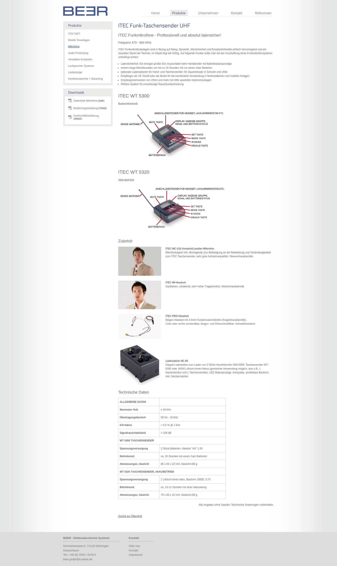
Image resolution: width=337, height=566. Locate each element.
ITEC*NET (74, 33)
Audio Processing (78, 53)
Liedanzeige (75, 72)
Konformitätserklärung (86, 117)
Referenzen (263, 12)
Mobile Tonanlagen (79, 40)
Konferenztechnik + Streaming (85, 78)
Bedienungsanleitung (90, 108)
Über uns (134, 546)
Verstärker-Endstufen (80, 59)
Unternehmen (208, 12)
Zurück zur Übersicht (130, 516)
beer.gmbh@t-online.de (77, 559)
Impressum (135, 554)
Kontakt (236, 12)
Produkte (178, 12)
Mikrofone (74, 46)
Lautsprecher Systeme (81, 65)
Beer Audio (85, 11)
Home (155, 12)
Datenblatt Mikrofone (89, 100)
